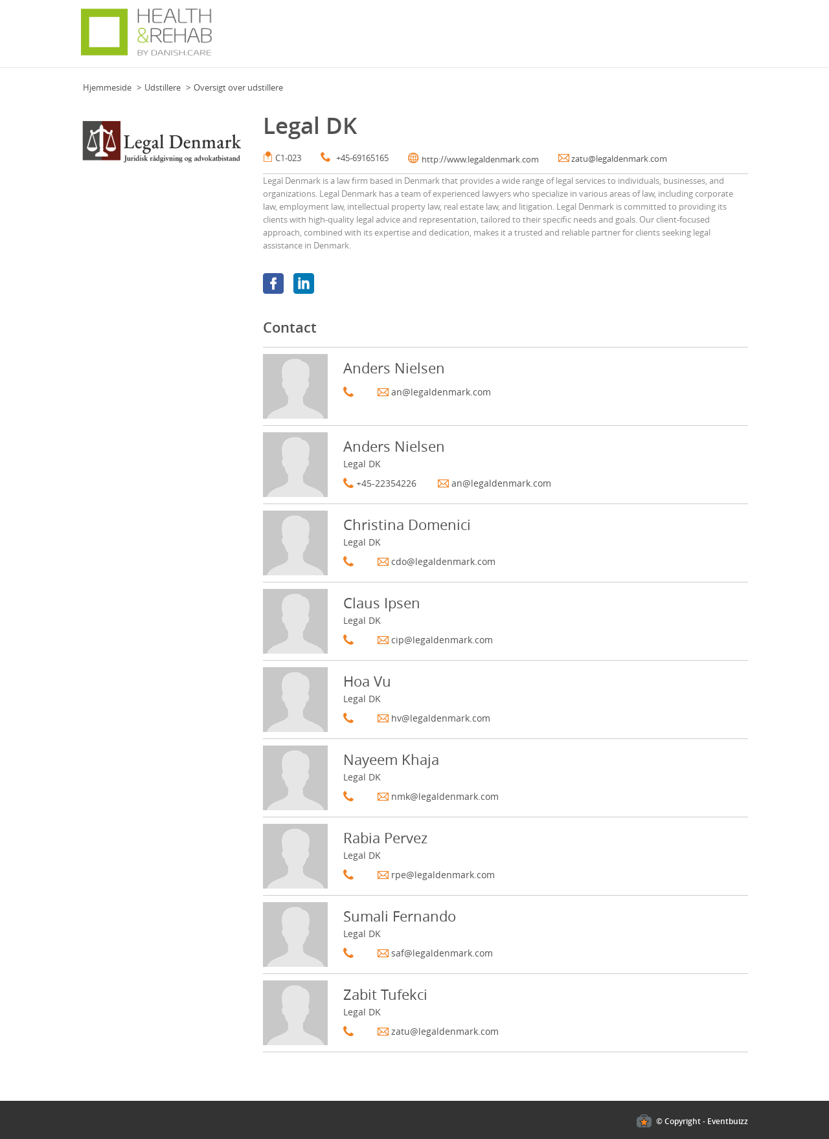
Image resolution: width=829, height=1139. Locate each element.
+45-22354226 (386, 483)
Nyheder (389, 38)
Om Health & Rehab (678, 38)
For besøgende (484, 38)
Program (431, 38)
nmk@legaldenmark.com (445, 796)
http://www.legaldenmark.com (480, 159)
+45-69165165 (362, 158)
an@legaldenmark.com (441, 392)
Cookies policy (27, 1094)
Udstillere (162, 87)
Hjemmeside (107, 87)
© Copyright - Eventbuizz (702, 1121)
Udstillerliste (546, 38)
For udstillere (605, 38)
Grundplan (344, 38)
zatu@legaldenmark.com (619, 158)
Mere (734, 38)
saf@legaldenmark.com (442, 953)
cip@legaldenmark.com (442, 640)
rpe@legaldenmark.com (443, 874)
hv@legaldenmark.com (440, 718)
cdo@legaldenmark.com (443, 561)
